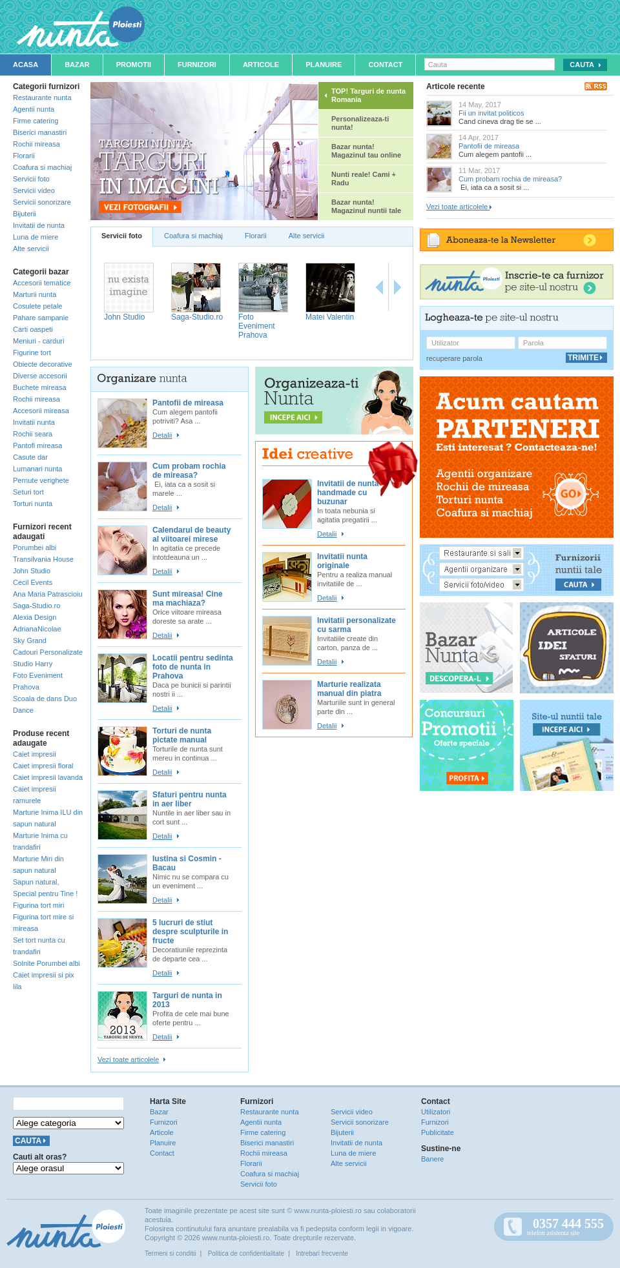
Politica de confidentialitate (246, 1253)
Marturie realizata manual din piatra (349, 689)
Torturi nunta (32, 503)
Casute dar (30, 457)
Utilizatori (435, 1112)
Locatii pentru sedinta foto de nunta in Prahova (192, 666)
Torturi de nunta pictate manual (181, 735)
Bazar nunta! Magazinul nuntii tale (366, 206)
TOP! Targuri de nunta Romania (368, 95)
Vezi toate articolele (128, 1059)
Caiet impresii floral (43, 766)
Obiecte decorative (42, 364)
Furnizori (197, 64)
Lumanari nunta (37, 469)
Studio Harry (32, 664)
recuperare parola (454, 358)
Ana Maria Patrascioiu (48, 594)
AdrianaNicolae (37, 629)
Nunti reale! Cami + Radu (363, 178)
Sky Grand (29, 640)
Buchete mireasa (40, 387)
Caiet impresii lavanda (48, 777)
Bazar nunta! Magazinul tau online (366, 151)
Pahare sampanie (40, 318)
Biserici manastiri (40, 132)
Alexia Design (34, 617)
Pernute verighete (41, 480)
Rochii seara (32, 434)
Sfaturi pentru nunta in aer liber (189, 799)
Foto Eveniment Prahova (256, 326)
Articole (261, 64)
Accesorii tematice (41, 283)
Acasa (25, 64)
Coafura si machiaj (42, 167)
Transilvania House (43, 559)
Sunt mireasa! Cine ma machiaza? (187, 598)
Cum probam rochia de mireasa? (188, 471)
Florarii (24, 155)
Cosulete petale (37, 306)
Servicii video (34, 190)
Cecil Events (32, 582)
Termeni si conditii (170, 1253)
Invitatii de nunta (39, 225)
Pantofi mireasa (37, 445)
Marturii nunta (34, 294)
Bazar (77, 64)
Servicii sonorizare (42, 202)
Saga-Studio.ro (36, 605)
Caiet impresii (34, 754)
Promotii (133, 64)
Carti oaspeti (33, 329)
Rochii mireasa (36, 144)
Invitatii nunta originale (342, 561)
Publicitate (437, 1132)
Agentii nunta (33, 109)
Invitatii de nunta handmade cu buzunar (347, 492)
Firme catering (35, 121)
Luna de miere (35, 237)
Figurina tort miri (38, 905)
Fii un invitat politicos (491, 113)
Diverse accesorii (40, 376)
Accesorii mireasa (41, 410)
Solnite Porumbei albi (46, 963)
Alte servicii (31, 248)
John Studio (31, 571)
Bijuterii (24, 214)
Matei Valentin (329, 317)
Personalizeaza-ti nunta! (360, 123)
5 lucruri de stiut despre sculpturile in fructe (190, 931)
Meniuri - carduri (38, 341)
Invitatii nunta (34, 422)
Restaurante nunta (42, 97)
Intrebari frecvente (322, 1253)
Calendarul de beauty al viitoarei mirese (191, 535)
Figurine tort (32, 352)
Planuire (323, 64)
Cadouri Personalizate (48, 652)
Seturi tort (28, 492)
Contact (385, 64)
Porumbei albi (34, 547)
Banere (432, 1159)
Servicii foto (31, 179)
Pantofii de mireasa (187, 402)
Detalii (162, 435)
